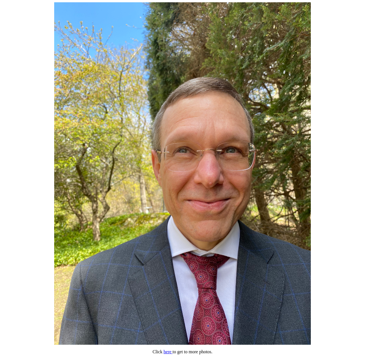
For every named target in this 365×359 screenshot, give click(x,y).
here (168, 351)
